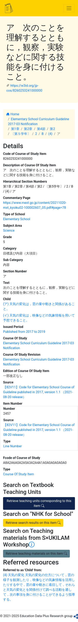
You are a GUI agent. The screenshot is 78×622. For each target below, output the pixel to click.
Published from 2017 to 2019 (24, 332)
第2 (52, 129)
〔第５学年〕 (21, 134)
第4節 (41, 129)
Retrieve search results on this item (33, 523)
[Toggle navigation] (69, 8)
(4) (50, 134)
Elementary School (16, 219)
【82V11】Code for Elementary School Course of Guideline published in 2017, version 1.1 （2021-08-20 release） (38, 392)
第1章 (15, 129)
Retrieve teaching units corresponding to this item (39, 503)
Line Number (12, 446)
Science (8, 230)
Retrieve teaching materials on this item (36, 553)
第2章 (28, 129)
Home (12, 114)
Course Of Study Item (18, 474)
